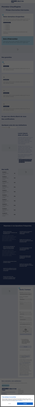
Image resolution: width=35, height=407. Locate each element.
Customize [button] (9, 403)
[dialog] (17, 400)
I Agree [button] (25, 403)
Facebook (20, 400)
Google (16, 400)
